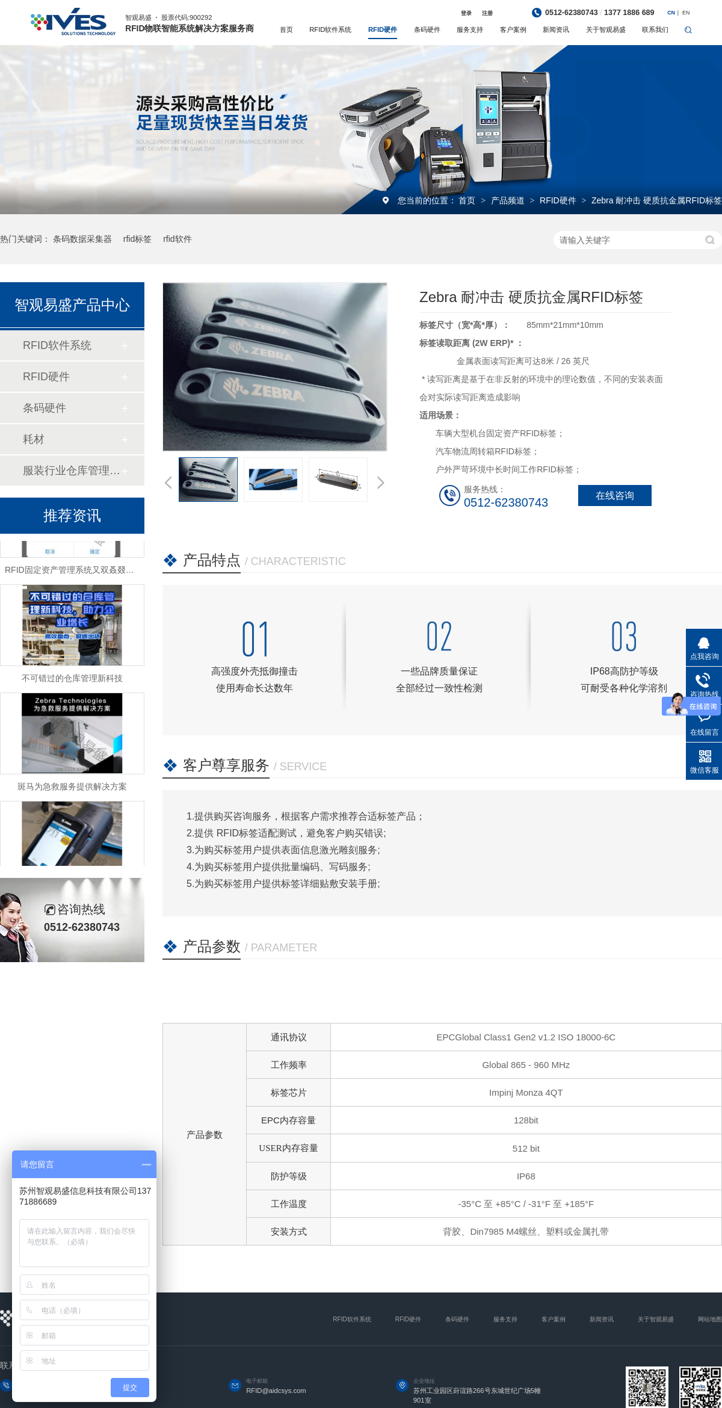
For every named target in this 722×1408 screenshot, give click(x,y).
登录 (466, 13)
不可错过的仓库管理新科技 (72, 681)
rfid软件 (177, 239)
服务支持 (470, 29)
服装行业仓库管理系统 (71, 471)
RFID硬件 (382, 29)
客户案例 (513, 29)
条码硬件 (427, 29)
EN (686, 13)
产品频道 (509, 200)
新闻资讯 (556, 29)
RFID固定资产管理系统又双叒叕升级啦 (78, 573)
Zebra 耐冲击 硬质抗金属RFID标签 (656, 200)
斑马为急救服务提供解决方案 (72, 789)
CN (671, 13)
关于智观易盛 (606, 29)
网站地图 (710, 1319)
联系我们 (655, 29)
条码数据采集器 (82, 239)
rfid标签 (137, 239)
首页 (286, 29)
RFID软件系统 (330, 29)
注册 (487, 13)
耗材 (34, 439)
